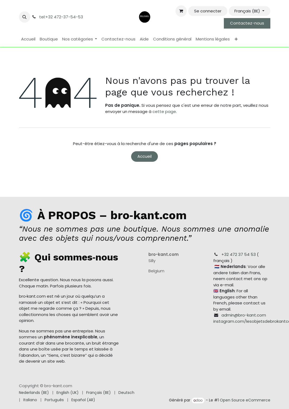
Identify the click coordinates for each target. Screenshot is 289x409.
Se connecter (207, 11)
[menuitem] (28, 39)
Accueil (144, 156)
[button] (24, 17)
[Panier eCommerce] (181, 11)
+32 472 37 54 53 (238, 254)
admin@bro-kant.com (243, 315)
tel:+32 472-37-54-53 (61, 17)
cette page (164, 111)
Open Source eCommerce (245, 400)
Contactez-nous (247, 23)
